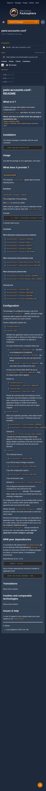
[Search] (3, 22)
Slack (37, 3)
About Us (10, 3)
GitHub (31, 3)
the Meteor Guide (33, 545)
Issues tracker (18, 619)
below (8, 203)
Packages (18, 3)
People (25, 3)
